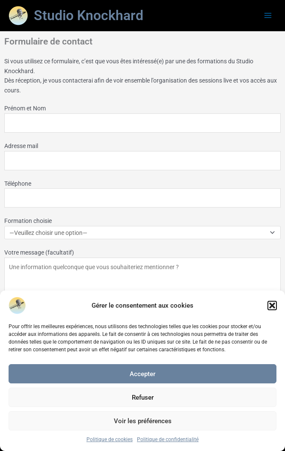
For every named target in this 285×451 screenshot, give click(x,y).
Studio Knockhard (88, 15)
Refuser (143, 397)
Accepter (142, 374)
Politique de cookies (109, 439)
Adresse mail (142, 156)
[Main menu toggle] (268, 15)
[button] (272, 305)
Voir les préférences (143, 421)
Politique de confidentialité (168, 439)
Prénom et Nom (142, 119)
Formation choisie (142, 228)
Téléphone (142, 194)
